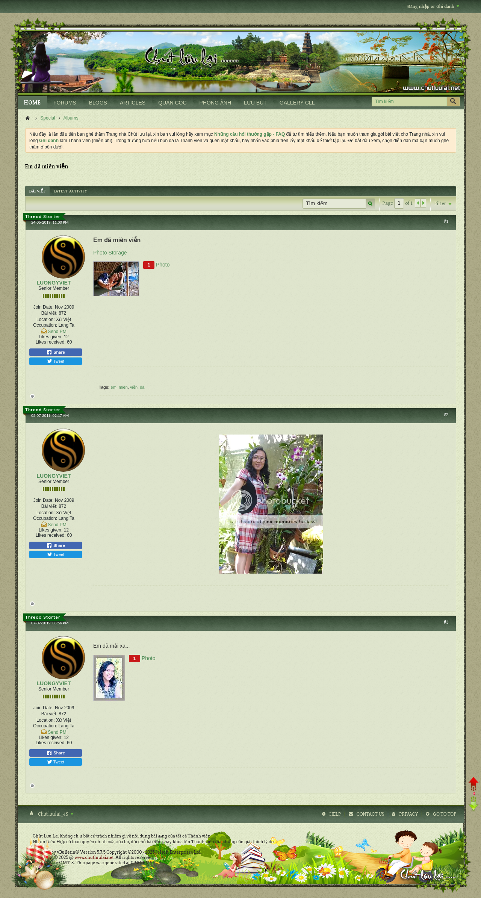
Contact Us (370, 814)
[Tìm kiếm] (409, 101)
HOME (32, 102)
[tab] (37, 191)
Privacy (408, 814)
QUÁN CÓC (172, 103)
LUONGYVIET (53, 283)
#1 (446, 221)
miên (123, 387)
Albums (70, 118)
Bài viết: (49, 313)
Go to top (444, 814)
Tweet (55, 361)
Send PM (57, 331)
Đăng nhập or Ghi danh (433, 6)
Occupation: (45, 325)
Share (55, 352)
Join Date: (43, 307)
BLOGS (98, 103)
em (113, 387)
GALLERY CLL (297, 103)
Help (335, 814)
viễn (134, 387)
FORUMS (64, 103)
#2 (446, 414)
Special (47, 118)
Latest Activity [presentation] (70, 191)
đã (142, 387)
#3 (446, 622)
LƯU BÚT (255, 103)
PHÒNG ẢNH (215, 103)
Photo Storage (110, 253)
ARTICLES (132, 103)
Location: (45, 319)
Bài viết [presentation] (37, 191)
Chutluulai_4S (55, 814)
